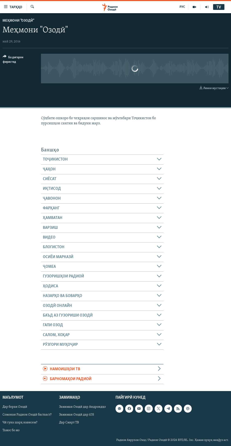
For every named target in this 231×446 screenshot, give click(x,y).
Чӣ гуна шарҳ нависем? (19, 422)
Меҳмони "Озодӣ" (18, 21)
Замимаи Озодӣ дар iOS (76, 414)
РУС (182, 7)
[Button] (19, 60)
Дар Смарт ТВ (69, 422)
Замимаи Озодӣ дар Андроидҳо (82, 407)
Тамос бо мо (11, 430)
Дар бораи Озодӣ (14, 407)
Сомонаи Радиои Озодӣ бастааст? (26, 414)
